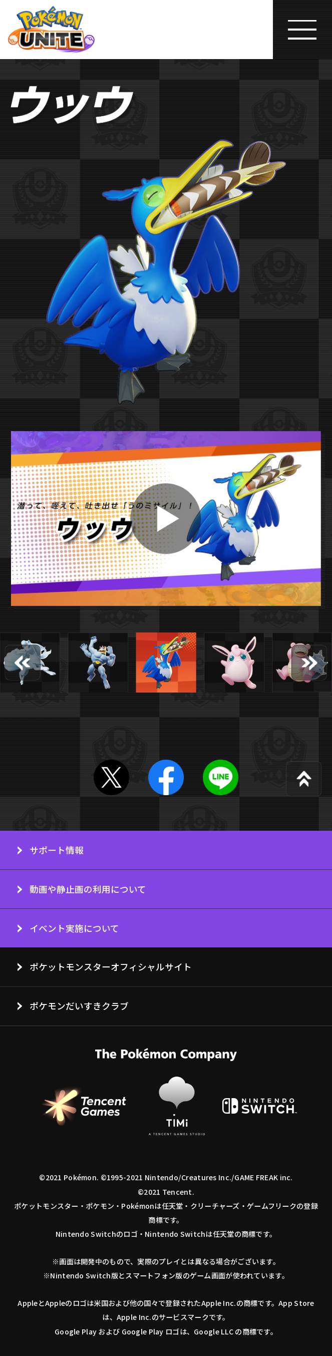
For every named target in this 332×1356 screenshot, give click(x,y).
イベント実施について (74, 927)
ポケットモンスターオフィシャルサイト (111, 966)
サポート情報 (57, 849)
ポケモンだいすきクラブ (79, 1005)
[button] (23, 663)
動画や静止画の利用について (88, 888)
